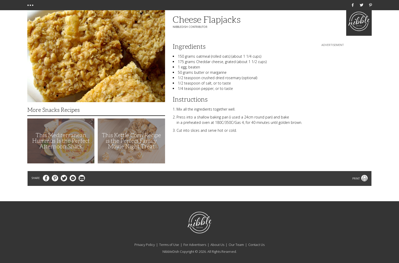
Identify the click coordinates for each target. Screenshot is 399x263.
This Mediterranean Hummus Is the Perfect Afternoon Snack (61, 141)
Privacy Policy (144, 244)
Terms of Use (169, 244)
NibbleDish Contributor (190, 27)
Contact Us (256, 244)
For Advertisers (194, 244)
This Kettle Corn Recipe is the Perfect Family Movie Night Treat (131, 141)
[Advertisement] (332, 79)
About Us (217, 244)
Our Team (236, 244)
